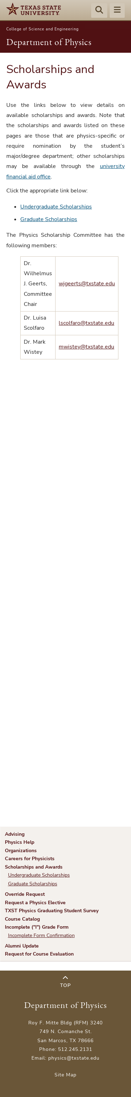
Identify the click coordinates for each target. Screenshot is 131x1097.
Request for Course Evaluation (39, 953)
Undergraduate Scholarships (56, 207)
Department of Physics (49, 42)
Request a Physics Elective (35, 902)
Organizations (21, 850)
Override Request (25, 894)
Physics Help (19, 842)
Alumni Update (22, 945)
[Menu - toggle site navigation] (117, 11)
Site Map (65, 1075)
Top (65, 982)
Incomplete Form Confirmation (41, 935)
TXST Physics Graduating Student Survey (52, 910)
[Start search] (99, 11)
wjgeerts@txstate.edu (87, 283)
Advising (14, 834)
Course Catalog (22, 918)
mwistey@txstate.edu (86, 347)
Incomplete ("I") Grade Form (36, 926)
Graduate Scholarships (48, 219)
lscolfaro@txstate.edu (86, 323)
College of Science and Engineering (42, 29)
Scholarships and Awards (34, 866)
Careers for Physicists (29, 858)
